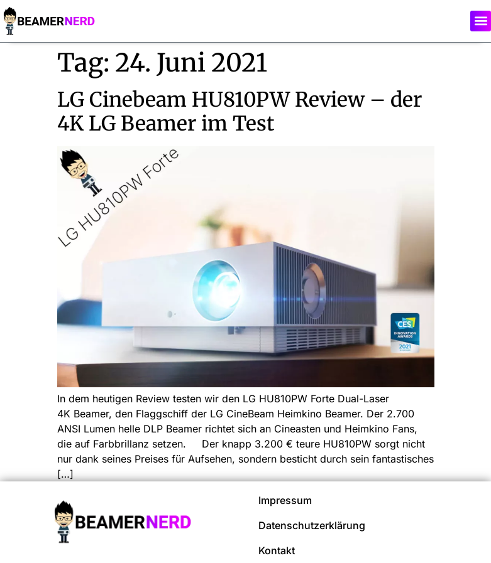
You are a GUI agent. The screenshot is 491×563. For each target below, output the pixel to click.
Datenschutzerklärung (311, 525)
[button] (480, 21)
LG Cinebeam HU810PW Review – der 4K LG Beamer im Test (239, 111)
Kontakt (276, 550)
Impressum (285, 500)
